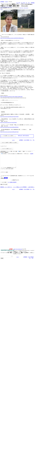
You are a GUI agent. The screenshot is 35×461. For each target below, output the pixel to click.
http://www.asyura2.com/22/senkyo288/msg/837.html (9, 131)
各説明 (31, 153)
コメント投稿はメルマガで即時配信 (20, 189)
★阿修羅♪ (2, 1)
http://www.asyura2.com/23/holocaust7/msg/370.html (9, 116)
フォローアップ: (3, 146)
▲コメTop (18, 2)
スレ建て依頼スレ (31, 189)
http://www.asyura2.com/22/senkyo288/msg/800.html (9, 127)
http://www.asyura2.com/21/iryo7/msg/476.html (8, 122)
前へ (29, 2)
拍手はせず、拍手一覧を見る (23, 135)
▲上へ (13, 191)
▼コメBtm (23, 2)
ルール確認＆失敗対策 (12, 184)
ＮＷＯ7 (6, 1)
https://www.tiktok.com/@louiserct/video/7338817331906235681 (11, 96)
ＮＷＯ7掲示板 (26, 191)
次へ (26, 2)
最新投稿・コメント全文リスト (6, 189)
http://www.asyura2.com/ (18, 251)
